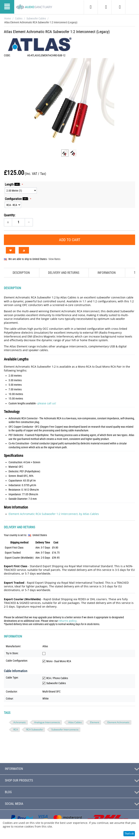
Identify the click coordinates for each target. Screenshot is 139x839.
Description (21, 273)
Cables (18, 18)
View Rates (54, 259)
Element (94, 722)
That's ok (129, 833)
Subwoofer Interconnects (64, 729)
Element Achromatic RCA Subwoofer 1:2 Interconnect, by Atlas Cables (54, 514)
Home (7, 18)
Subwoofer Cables (36, 18)
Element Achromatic (118, 722)
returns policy (67, 621)
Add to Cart (69, 239)
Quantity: (9, 215)
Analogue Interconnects (47, 722)
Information (107, 273)
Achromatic (19, 722)
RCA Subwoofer (34, 729)
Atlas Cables (75, 722)
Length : (13, 184)
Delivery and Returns (63, 273)
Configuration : (17, 198)
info (17, 184)
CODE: (7, 55)
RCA (15, 729)
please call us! (47, 403)
